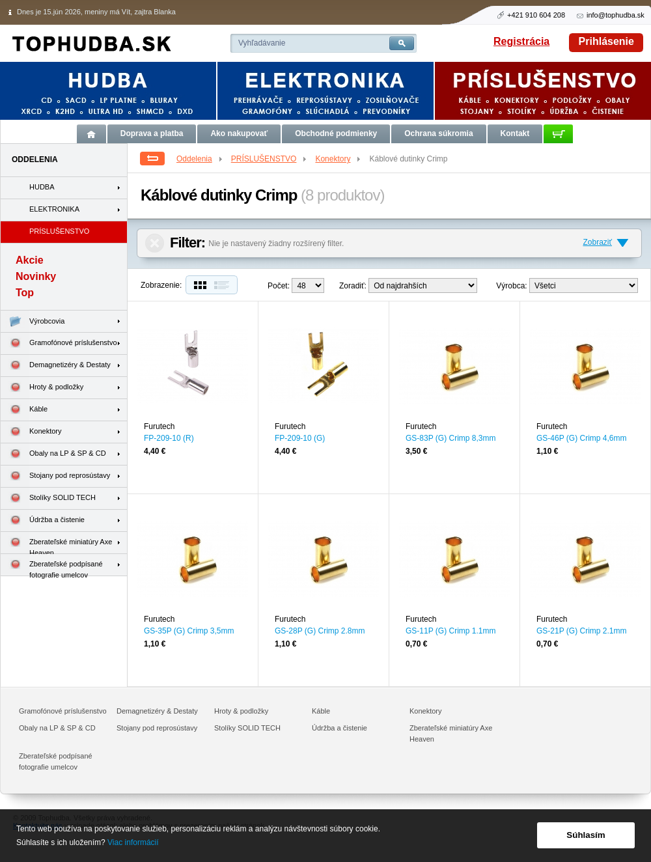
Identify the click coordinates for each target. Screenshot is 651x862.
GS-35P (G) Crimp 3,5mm (189, 630)
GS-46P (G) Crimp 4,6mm (581, 438)
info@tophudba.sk (615, 15)
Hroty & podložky (42, 387)
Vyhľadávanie (261, 43)
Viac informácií (132, 842)
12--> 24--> (308, 285)
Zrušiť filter (154, 243)
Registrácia (521, 41)
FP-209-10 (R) (169, 438)
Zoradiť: (353, 285)
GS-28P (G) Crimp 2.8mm (320, 630)
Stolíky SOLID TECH (48, 498)
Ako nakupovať (239, 133)
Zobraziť (597, 242)
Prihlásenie (606, 41)
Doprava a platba (152, 133)
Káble (24, 410)
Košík (558, 133)
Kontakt (515, 133)
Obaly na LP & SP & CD (53, 454)
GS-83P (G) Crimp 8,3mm (450, 438)
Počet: (279, 285)
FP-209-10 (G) (300, 438)
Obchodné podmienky (336, 133)
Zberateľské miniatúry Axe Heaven (56, 543)
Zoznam (225, 284)
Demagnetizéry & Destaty (56, 365)
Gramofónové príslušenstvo (59, 343)
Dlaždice (199, 284)
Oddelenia (200, 158)
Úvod (91, 133)
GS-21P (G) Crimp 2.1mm (581, 630)
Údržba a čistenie (43, 520)
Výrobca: (511, 285)
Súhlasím (585, 835)
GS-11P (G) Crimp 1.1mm (450, 630)
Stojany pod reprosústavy (55, 476)
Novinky (36, 276)
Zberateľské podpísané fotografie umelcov (52, 565)
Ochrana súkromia (438, 133)
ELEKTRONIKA (54, 209)
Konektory (338, 158)
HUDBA (42, 187)
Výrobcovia (32, 321)
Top (25, 292)
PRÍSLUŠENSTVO (270, 158)
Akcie (30, 260)
